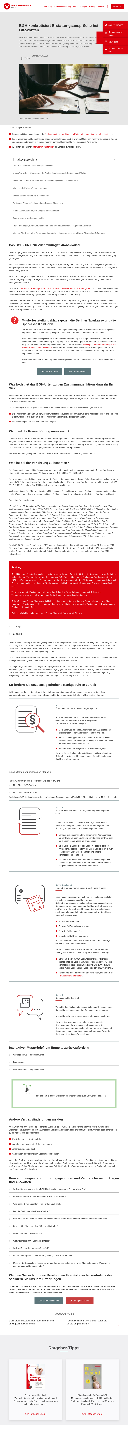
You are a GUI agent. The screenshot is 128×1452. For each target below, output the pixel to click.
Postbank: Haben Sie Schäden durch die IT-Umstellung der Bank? (88, 1322)
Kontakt (101, 7)
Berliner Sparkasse (49, 371)
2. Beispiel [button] (15, 634)
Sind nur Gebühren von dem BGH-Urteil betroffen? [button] (33, 1226)
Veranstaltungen (80, 7)
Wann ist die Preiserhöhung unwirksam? (31, 188)
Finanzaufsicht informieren (70, 976)
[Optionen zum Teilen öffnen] (25, 58)
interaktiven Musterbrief (43, 147)
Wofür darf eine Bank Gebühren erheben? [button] (29, 1241)
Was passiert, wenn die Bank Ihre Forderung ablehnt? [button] (35, 1204)
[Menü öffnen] (117, 6)
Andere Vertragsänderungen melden (29, 218)
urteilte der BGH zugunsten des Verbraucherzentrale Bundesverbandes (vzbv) (55, 288)
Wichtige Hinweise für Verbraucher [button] (26, 1055)
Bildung (92, 7)
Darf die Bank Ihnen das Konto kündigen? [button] (29, 1211)
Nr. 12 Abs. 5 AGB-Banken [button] (23, 792)
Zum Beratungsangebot (48, 1301)
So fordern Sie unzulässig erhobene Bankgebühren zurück (39, 203)
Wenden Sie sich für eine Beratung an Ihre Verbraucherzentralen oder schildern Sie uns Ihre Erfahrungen (59, 233)
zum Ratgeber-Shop (35, 1414)
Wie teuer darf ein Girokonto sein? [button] (26, 1233)
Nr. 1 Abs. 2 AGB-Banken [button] (22, 785)
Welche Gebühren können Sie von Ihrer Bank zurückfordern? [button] (38, 1196)
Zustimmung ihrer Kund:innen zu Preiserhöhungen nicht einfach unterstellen (78, 134)
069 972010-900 (115, 25)
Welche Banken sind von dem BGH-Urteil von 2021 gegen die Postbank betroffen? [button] (47, 1189)
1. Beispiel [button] (15, 626)
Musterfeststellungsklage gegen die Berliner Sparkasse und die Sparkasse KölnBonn (50, 173)
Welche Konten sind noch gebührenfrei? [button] (29, 1248)
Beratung (48, 7)
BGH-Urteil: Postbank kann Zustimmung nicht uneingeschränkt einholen (31, 1322)
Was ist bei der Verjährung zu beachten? (31, 196)
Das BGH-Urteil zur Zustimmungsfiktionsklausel (34, 166)
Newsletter (113, 42)
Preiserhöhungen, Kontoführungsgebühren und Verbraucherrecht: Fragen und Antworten (52, 226)
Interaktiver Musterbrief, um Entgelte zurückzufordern (36, 211)
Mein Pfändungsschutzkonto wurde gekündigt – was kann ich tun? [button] (40, 1255)
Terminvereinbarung (62, 7)
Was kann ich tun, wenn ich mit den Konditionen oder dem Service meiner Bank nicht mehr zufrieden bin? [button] (58, 1219)
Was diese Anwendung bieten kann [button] (26, 1069)
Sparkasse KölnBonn (77, 371)
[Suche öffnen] (107, 6)
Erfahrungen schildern (80, 1301)
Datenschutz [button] (16, 1062)
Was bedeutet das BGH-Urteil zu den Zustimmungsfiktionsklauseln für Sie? (46, 181)
